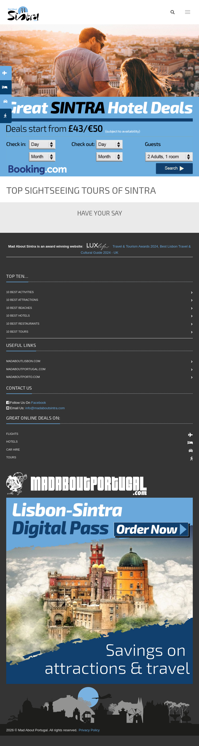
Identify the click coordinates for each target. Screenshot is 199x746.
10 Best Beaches (19, 307)
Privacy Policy (89, 730)
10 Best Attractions (22, 299)
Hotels (12, 441)
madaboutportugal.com (25, 369)
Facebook (38, 403)
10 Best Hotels (18, 315)
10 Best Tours (17, 331)
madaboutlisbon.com (23, 361)
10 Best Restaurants (22, 323)
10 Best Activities (20, 292)
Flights (12, 433)
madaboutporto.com (23, 376)
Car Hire (13, 449)
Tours (11, 457)
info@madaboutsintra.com (45, 408)
